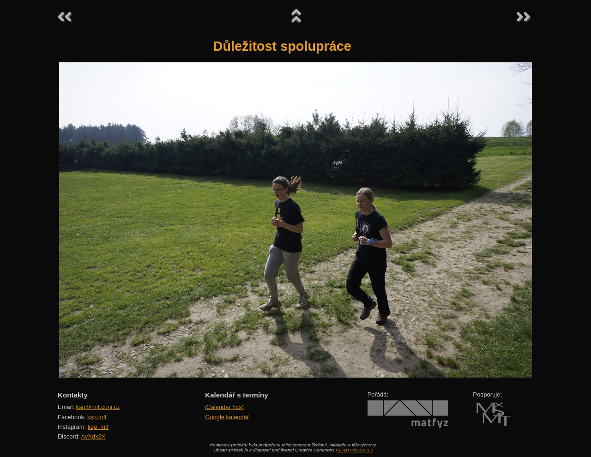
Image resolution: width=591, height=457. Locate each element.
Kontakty (73, 395)
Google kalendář (227, 417)
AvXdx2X (93, 436)
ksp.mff (97, 417)
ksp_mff (98, 426)
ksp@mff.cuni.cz (98, 406)
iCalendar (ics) (224, 406)
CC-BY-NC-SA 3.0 (354, 449)
